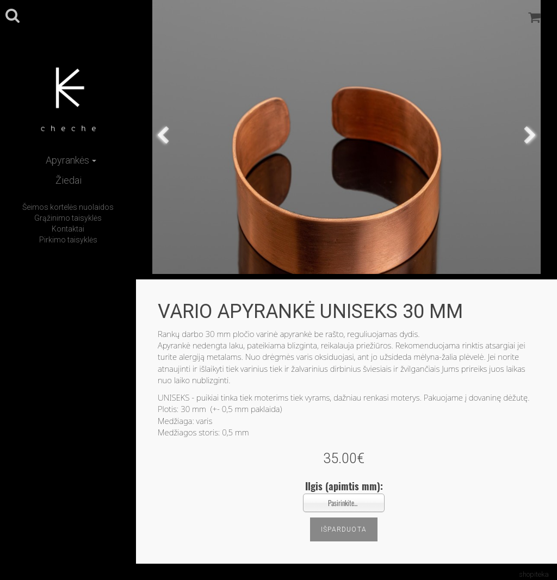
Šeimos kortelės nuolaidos (68, 207)
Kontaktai (68, 228)
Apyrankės (71, 160)
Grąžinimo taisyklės (68, 218)
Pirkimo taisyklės (68, 239)
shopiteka (534, 574)
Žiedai (68, 180)
